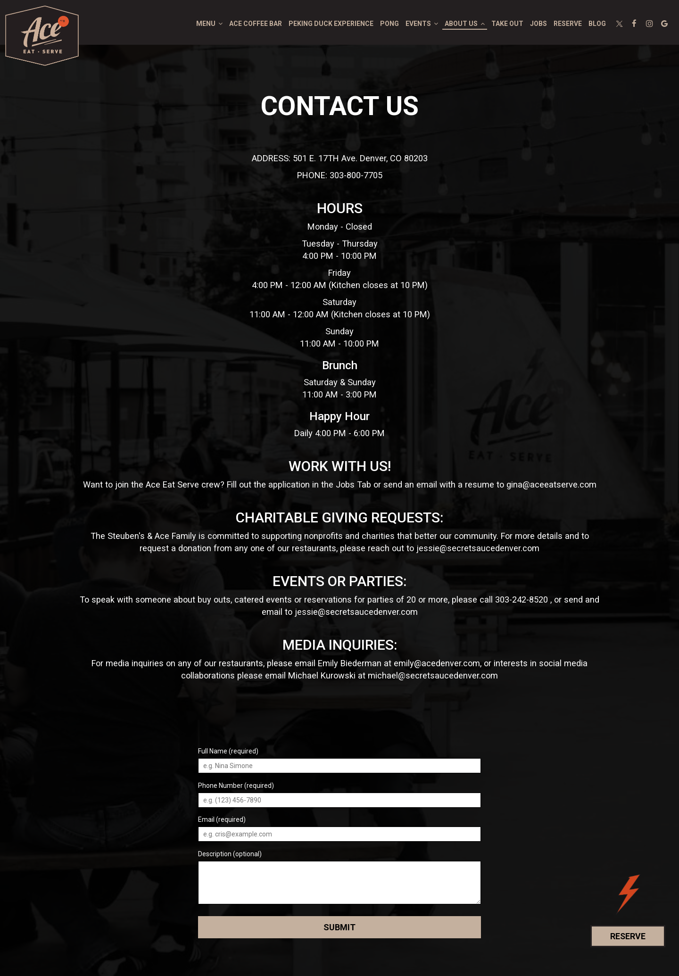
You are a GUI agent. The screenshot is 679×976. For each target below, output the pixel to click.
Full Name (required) (228, 751)
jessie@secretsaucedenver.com (477, 548)
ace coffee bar (255, 23)
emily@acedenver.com (437, 663)
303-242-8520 (521, 599)
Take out (507, 23)
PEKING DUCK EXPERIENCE (331, 23)
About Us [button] (465, 23)
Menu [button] (209, 23)
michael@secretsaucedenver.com (433, 675)
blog (597, 23)
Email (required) (222, 819)
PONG (389, 23)
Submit (339, 927)
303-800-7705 (356, 175)
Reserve (568, 23)
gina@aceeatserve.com (551, 484)
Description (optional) (230, 854)
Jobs (538, 23)
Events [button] (422, 23)
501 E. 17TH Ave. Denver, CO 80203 (360, 158)
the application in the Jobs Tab (312, 484)
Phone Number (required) (236, 785)
